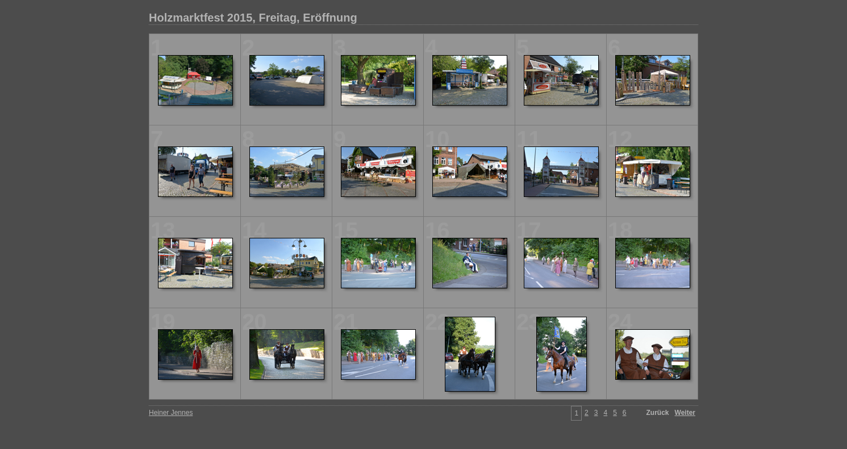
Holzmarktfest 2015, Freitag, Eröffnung (253, 17)
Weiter (685, 413)
